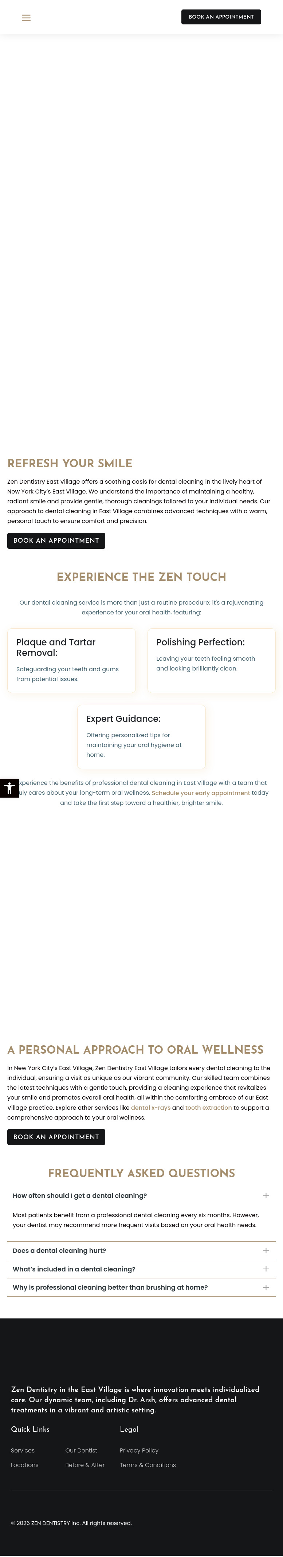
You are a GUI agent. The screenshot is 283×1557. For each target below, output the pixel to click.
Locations (25, 1466)
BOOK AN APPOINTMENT (221, 17)
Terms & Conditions (148, 1466)
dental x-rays (150, 1108)
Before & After (85, 1466)
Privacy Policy (139, 1451)
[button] (9, 788)
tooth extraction (208, 1108)
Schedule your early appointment (201, 793)
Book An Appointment (60, 541)
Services (23, 1451)
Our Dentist (82, 1451)
